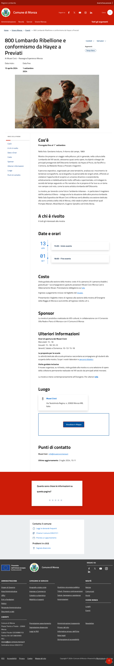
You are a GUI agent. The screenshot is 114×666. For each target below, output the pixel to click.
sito (83, 287)
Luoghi (88, 606)
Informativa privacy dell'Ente (68, 631)
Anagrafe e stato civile (37, 587)
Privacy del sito (63, 627)
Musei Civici (51, 398)
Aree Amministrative (9, 591)
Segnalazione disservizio (38, 627)
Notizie (88, 587)
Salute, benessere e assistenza (69, 595)
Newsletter (90, 623)
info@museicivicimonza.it (58, 454)
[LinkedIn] (90, 12)
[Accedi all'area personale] (104, 3)
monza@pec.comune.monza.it (13, 642)
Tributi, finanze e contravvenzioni (70, 591)
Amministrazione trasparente (68, 623)
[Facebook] (68, 12)
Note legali (61, 635)
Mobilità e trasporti (36, 599)
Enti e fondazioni (7, 599)
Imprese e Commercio (37, 591)
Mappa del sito (40, 658)
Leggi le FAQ (34, 631)
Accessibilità (11, 658)
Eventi (27, 30)
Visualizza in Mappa (73, 424)
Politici (3, 603)
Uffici (3, 595)
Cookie (29, 658)
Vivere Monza (17, 30)
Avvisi (88, 595)
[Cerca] (110, 12)
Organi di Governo (8, 587)
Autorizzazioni (62, 599)
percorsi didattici (86, 359)
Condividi (90, 41)
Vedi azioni (102, 41)
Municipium (100, 658)
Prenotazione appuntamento (40, 623)
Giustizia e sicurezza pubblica (68, 587)
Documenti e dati (7, 611)
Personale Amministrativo (11, 607)
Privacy (22, 658)
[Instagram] (84, 12)
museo (80, 292)
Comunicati (90, 591)
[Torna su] (109, 661)
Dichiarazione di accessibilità (68, 639)
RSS (2, 658)
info (96, 376)
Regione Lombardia (8, 3)
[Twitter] (73, 12)
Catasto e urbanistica (37, 595)
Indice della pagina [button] (14, 136)
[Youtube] (79, 12)
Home (6, 30)
